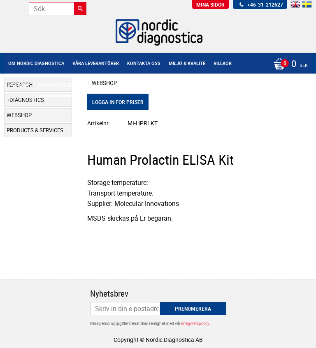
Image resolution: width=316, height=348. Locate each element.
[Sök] (80, 8)
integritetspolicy (195, 323)
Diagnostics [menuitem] (26, 100)
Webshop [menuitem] (19, 85)
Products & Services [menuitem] (63, 85)
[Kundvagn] (156, 64)
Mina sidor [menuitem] (210, 4)
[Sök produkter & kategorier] (57, 8)
